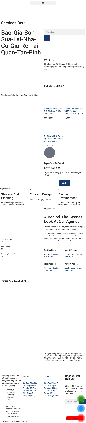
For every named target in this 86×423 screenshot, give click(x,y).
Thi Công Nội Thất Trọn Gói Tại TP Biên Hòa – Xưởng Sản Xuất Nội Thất (54, 139)
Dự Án (46, 376)
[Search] (47, 38)
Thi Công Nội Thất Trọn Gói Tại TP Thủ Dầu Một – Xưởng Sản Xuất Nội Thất (74, 111)
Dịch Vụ (26, 376)
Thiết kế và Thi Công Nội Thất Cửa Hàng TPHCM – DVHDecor (53, 111)
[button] (43, 3)
